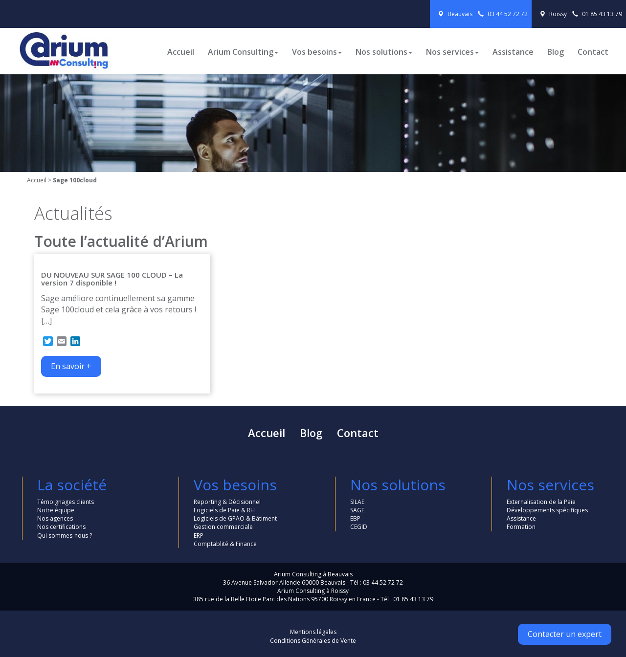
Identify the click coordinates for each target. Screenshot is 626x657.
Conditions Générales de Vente (313, 640)
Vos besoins (317, 51)
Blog (555, 51)
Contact (593, 51)
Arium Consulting (243, 51)
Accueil (180, 51)
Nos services (452, 51)
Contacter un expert (565, 634)
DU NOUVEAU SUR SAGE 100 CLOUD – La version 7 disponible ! (112, 279)
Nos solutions (384, 51)
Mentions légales (313, 632)
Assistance (513, 51)
